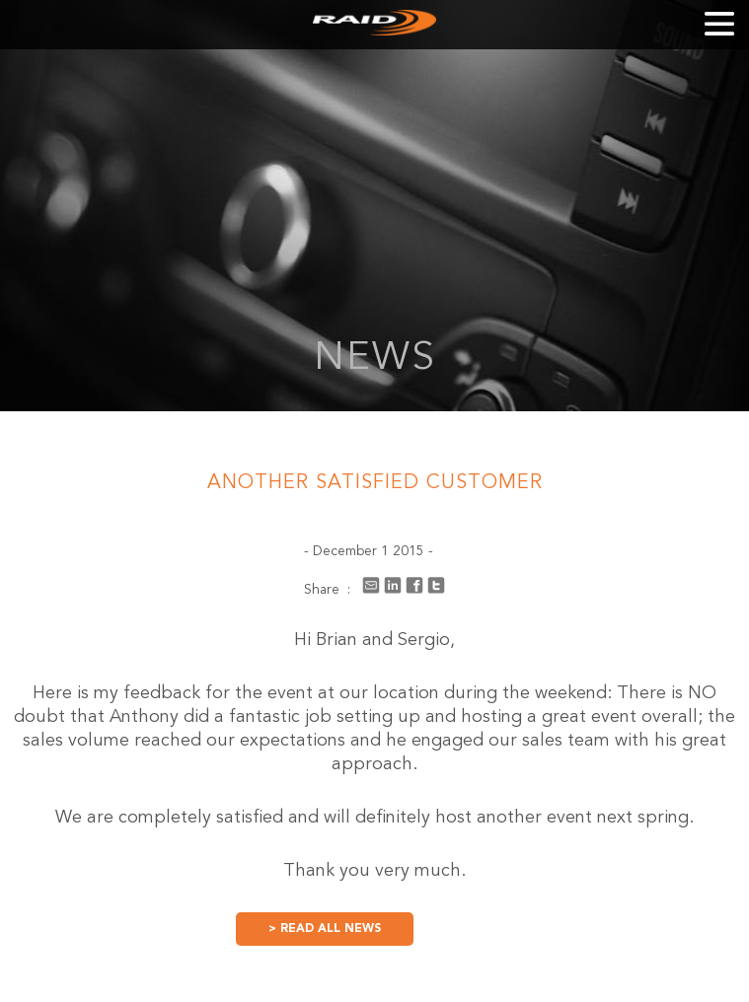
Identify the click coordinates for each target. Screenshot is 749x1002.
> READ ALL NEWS (324, 929)
